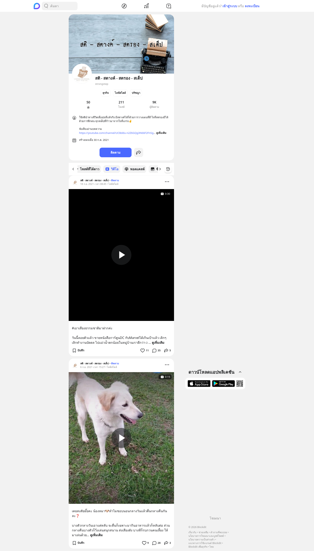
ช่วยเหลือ (203, 532)
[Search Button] (46, 6)
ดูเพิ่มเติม (158, 342)
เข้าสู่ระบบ (229, 6)
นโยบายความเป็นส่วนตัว (201, 539)
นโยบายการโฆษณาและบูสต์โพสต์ (206, 536)
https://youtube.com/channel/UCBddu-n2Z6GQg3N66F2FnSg (116, 133)
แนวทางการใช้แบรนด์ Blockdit (204, 543)
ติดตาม (116, 152)
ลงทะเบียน (252, 6)
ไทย (211, 546)
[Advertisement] (215, 454)
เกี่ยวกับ (192, 532)
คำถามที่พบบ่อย (218, 532)
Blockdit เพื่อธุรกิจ (197, 546)
